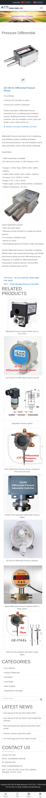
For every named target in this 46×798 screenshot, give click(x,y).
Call (17, 794)
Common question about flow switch (17, 733)
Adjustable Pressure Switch (22, 423)
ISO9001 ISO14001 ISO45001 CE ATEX (20, 127)
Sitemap (37, 787)
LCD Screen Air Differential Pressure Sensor (22, 378)
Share (6, 794)
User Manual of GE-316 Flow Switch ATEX (19, 713)
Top (40, 794)
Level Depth (8, 682)
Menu (29, 794)
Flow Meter (8, 677)
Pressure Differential (12, 673)
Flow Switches (9, 668)
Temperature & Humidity (13, 691)
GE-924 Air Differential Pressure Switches (22, 561)
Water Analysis (9, 686)
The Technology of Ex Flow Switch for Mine (19, 739)
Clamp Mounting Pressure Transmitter (24, 284)
